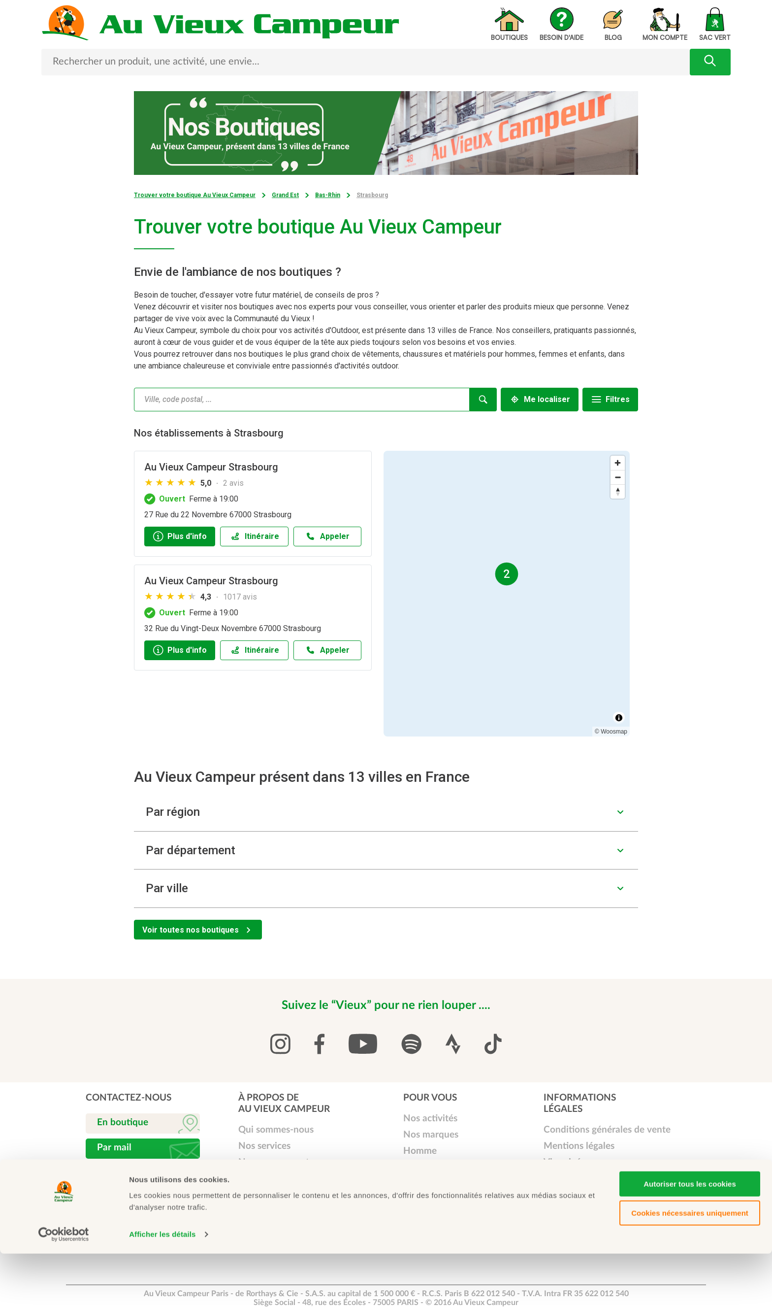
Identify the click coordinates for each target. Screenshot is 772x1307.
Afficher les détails (162, 1287)
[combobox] (302, 399)
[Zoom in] (618, 463)
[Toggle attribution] (619, 718)
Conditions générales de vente (607, 1130)
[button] (386, 812)
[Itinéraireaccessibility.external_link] (254, 536)
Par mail (114, 1147)
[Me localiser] (540, 399)
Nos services (264, 1146)
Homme (420, 1151)
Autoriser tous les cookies (689, 1237)
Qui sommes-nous (276, 1130)
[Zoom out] (618, 477)
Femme (418, 1167)
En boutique (122, 1122)
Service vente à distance (288, 1211)
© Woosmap (611, 731)
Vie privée (565, 1162)
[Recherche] (483, 399)
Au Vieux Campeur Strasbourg (211, 467)
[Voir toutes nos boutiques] (198, 929)
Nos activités (430, 1118)
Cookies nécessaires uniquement (689, 1266)
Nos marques (430, 1134)
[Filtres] (610, 399)
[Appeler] (327, 536)
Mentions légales (579, 1146)
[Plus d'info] (179, 536)
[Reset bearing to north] (618, 491)
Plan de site (568, 1178)
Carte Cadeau (267, 1195)
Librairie (420, 1200)
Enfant (417, 1183)
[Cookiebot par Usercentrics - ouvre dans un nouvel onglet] (64, 1287)
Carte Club (261, 1178)
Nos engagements (275, 1162)
